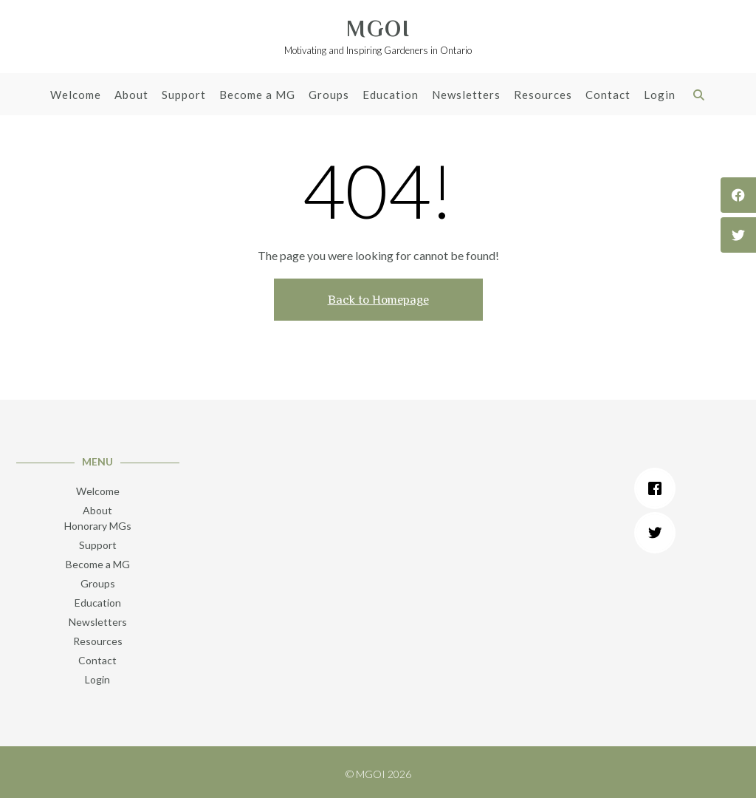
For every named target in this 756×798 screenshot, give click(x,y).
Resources (543, 95)
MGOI (378, 28)
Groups (329, 95)
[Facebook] (658, 488)
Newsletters (466, 95)
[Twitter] (658, 532)
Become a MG (257, 95)
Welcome (75, 95)
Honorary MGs (97, 525)
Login (660, 95)
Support (184, 95)
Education (390, 95)
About (131, 95)
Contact (607, 95)
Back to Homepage (378, 300)
